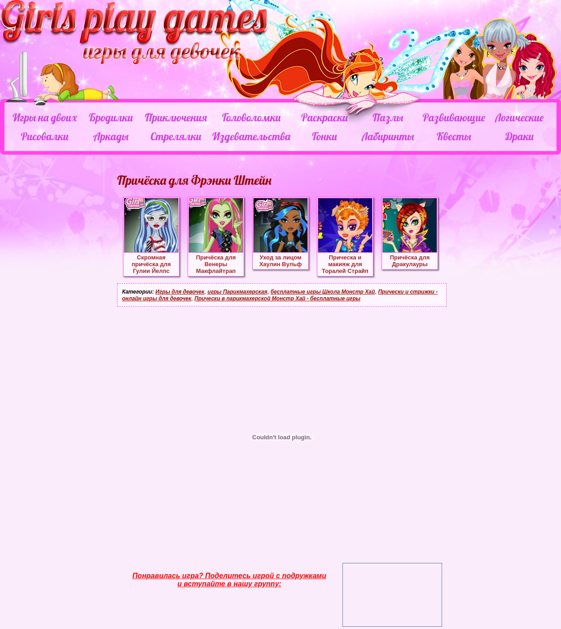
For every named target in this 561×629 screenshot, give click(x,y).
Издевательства (251, 136)
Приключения (176, 117)
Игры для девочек (179, 292)
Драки (519, 136)
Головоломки (251, 117)
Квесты (454, 136)
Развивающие (453, 117)
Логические (519, 117)
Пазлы (388, 117)
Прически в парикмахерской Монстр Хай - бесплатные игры (277, 298)
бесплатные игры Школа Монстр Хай (323, 292)
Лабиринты (388, 136)
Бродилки (111, 117)
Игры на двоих (45, 117)
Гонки (324, 136)
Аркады (111, 136)
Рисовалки (44, 136)
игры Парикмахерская (237, 292)
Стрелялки (175, 136)
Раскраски (324, 117)
